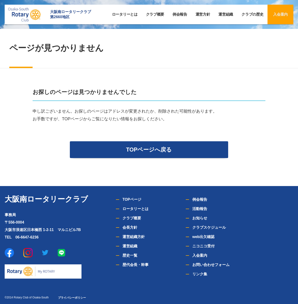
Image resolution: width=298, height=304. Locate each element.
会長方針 (129, 227)
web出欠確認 (203, 237)
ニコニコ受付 (203, 246)
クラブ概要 (155, 14)
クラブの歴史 (252, 14)
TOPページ (131, 199)
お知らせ (199, 218)
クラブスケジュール (209, 227)
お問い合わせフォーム (211, 265)
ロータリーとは (125, 14)
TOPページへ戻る (149, 149)
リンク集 (199, 274)
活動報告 (199, 209)
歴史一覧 (129, 255)
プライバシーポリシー (72, 297)
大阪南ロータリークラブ (46, 199)
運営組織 (225, 14)
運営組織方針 (133, 237)
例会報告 (180, 14)
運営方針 (203, 14)
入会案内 (280, 14)
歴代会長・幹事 (135, 265)
